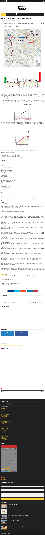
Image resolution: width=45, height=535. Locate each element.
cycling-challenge (5, 439)
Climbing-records (5, 434)
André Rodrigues (6, 476)
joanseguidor (4, 417)
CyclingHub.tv (4, 416)
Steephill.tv (3, 431)
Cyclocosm (3, 429)
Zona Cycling (4, 426)
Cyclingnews (4, 412)
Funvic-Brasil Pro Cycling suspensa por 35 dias (18, 515)
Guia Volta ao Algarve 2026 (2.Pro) (15, 526)
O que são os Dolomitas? (13, 504)
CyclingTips (3, 424)
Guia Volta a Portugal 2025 (13, 520)
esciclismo (3, 427)
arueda (2, 423)
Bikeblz (2, 410)
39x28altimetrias (4, 441)
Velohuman (3, 430)
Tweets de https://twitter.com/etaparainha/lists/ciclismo (13, 345)
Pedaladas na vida (5, 414)
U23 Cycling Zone (4, 436)
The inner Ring (4, 409)
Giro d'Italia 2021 (19, 20)
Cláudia (4, 479)
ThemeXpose (7, 533)
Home (3, 14)
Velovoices (3, 413)
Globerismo (3, 438)
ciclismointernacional (5, 421)
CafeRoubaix (4, 422)
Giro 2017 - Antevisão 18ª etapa (14, 510)
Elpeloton (3, 420)
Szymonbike (3, 435)
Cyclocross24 (4, 437)
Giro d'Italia (13, 20)
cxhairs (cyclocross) (5, 428)
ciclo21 (2, 419)
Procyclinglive (4, 432)
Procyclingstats (4, 415)
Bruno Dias (5, 477)
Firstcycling (3, 408)
